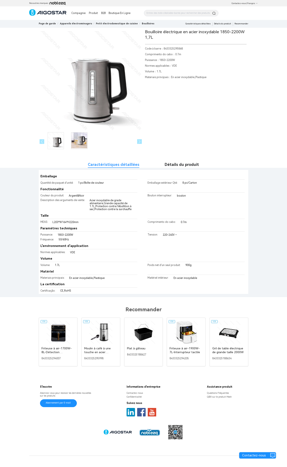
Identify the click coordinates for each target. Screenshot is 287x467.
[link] (76, 23)
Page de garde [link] (47, 23)
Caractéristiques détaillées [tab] (113, 164)
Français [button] (252, 3)
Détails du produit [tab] (182, 164)
